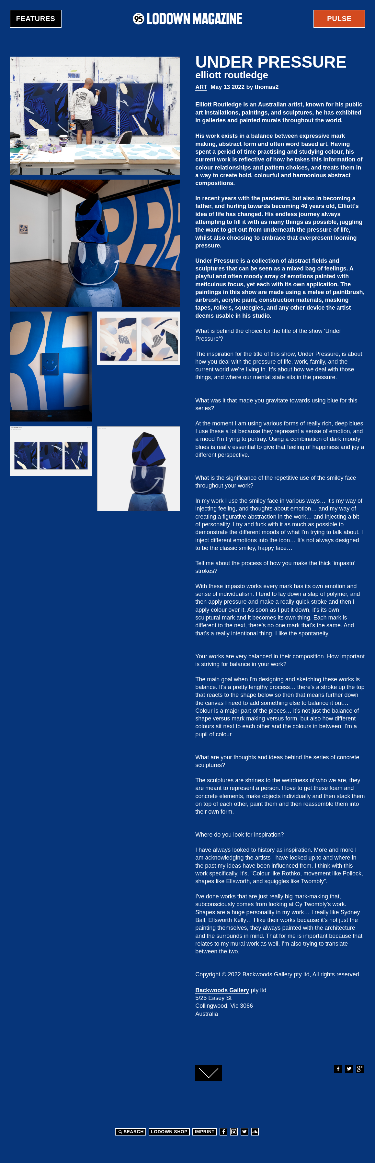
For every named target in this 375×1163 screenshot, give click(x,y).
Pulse (339, 19)
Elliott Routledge (218, 104)
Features (35, 19)
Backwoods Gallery (222, 990)
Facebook (337, 1069)
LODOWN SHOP (169, 1131)
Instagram (234, 1132)
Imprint (204, 1131)
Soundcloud (255, 1132)
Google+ (359, 1069)
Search (130, 1131)
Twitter (348, 1069)
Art (201, 87)
